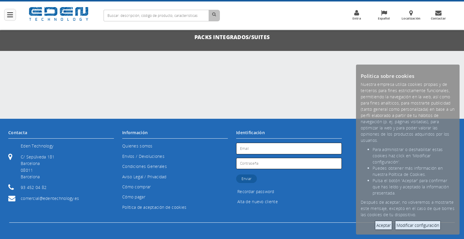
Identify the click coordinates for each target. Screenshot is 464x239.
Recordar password (255, 191)
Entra (357, 15)
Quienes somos (137, 146)
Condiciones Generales (144, 166)
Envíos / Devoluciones (143, 156)
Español (384, 15)
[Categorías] (10, 15)
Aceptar (383, 225)
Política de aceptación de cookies (154, 207)
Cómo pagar (133, 197)
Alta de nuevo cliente (257, 201)
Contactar (438, 15)
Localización (411, 15)
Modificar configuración (418, 225)
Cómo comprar (136, 187)
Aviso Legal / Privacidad (144, 176)
